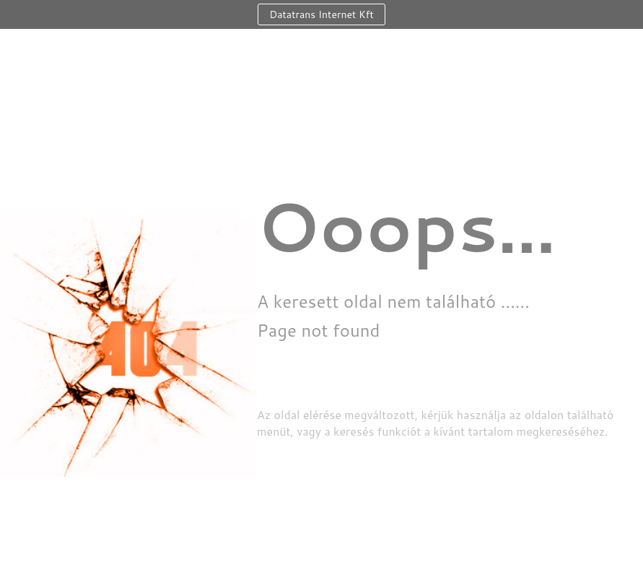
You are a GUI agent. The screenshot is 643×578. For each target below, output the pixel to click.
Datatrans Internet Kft (321, 14)
